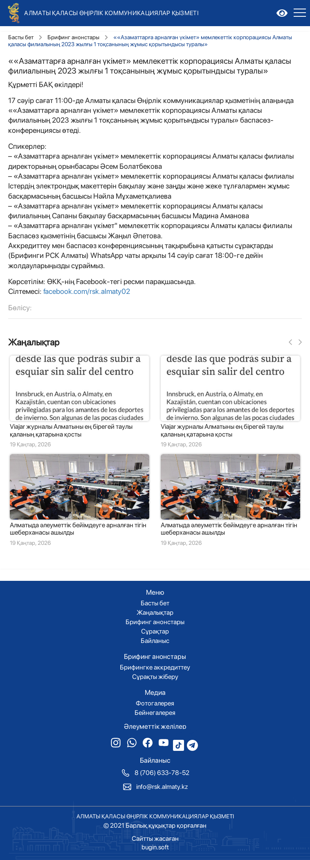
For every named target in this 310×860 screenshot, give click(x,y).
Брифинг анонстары (73, 37)
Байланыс (155, 641)
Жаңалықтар (33, 342)
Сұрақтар (155, 631)
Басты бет (21, 37)
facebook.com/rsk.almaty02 (86, 291)
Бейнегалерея (155, 713)
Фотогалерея (155, 703)
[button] (290, 342)
